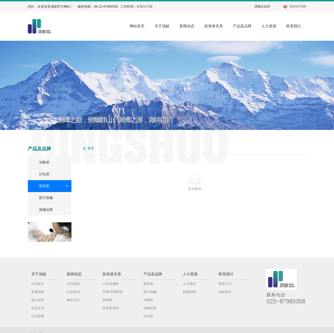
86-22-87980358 (106, 6)
